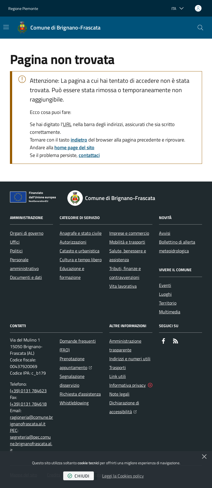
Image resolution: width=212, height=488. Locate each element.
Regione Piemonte (23, 8)
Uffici (15, 242)
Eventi (165, 285)
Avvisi (164, 233)
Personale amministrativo (24, 264)
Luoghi (165, 294)
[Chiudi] (204, 456)
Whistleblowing (74, 402)
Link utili (117, 376)
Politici (16, 250)
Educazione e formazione (72, 273)
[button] (200, 27)
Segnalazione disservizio (72, 380)
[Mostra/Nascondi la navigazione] (6, 27)
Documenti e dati (26, 277)
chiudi (78, 476)
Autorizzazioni (73, 242)
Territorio (167, 303)
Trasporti (117, 367)
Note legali (119, 394)
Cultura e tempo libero (81, 259)
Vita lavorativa (123, 286)
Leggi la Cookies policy (123, 476)
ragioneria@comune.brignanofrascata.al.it (31, 420)
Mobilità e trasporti (127, 242)
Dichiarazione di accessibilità (130, 407)
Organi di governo (26, 233)
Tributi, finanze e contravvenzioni (125, 273)
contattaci (89, 155)
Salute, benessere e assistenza (127, 255)
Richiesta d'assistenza (80, 394)
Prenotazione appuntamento (81, 363)
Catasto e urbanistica (79, 250)
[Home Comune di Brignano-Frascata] (58, 27)
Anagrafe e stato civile (81, 233)
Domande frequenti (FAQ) (78, 345)
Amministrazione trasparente (125, 345)
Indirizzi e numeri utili (129, 358)
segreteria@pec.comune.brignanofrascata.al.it (31, 444)
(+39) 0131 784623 (28, 390)
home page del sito (74, 147)
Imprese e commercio (129, 233)
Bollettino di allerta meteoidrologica (177, 246)
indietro (79, 139)
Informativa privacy (127, 385)
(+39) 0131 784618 (28, 404)
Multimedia (169, 311)
